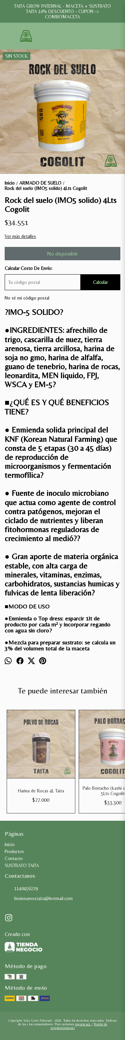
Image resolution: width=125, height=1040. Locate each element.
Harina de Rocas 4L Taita (41, 790)
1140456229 (21, 889)
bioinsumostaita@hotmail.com (39, 899)
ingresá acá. (83, 1024)
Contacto (14, 858)
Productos (14, 851)
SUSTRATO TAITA (22, 865)
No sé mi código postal (27, 298)
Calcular (100, 282)
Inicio (10, 844)
